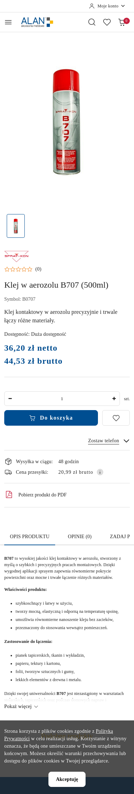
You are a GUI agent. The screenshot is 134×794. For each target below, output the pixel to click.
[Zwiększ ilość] (114, 398)
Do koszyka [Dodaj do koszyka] (51, 418)
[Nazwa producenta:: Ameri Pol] (16, 255)
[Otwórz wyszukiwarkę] (92, 22)
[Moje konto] (107, 6)
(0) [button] (38, 269)
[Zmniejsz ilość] (10, 398)
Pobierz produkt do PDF (35, 494)
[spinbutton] (62, 398)
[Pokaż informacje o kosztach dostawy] (100, 472)
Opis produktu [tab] (29, 536)
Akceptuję (67, 779)
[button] (22, 269)
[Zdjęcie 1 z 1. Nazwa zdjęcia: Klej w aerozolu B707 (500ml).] (15, 226)
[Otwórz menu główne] (8, 22)
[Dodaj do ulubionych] (116, 418)
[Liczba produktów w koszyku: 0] (122, 22)
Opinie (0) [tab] (80, 536)
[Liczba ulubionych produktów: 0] (107, 22)
